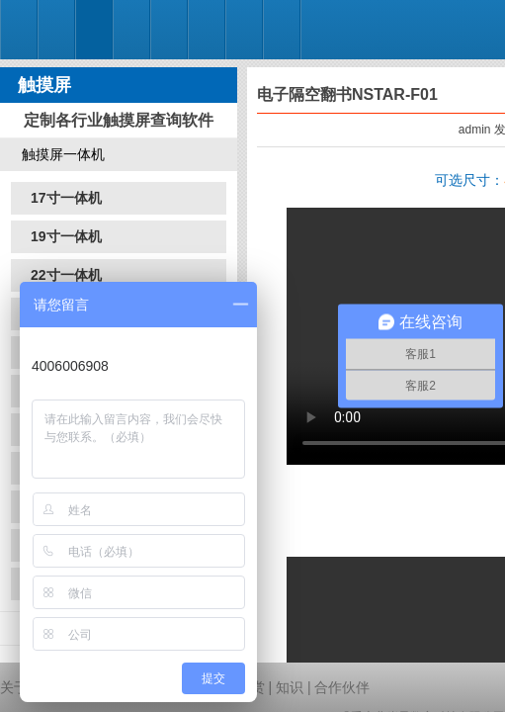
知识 (289, 687)
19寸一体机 (66, 236)
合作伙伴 (342, 687)
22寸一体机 (66, 275)
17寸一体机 (66, 198)
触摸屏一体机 (63, 154)
